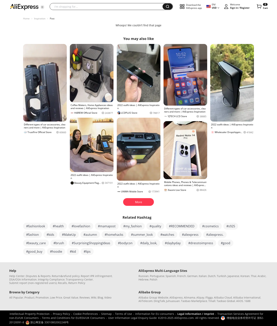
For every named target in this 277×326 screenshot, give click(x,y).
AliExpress (176, 297)
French (181, 276)
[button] (42, 7)
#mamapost (107, 226)
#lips (87, 251)
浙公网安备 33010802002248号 (47, 322)
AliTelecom (145, 301)
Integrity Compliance (51, 279)
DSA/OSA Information (23, 279)
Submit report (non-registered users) (33, 283)
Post (52, 18)
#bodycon (125, 243)
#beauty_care (36, 243)
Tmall (211, 301)
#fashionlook (35, 226)
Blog (100, 297)
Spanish (171, 276)
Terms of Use (123, 314)
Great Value (70, 297)
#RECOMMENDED (181, 226)
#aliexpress (190, 235)
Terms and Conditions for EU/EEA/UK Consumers (73, 318)
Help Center (17, 276)
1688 (247, 301)
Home (26, 18)
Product (29, 297)
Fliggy (209, 297)
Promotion (42, 297)
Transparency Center (79, 279)
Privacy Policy (61, 314)
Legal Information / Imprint (195, 314)
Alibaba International (246, 297)
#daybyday (173, 243)
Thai (253, 276)
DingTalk (159, 301)
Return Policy (76, 283)
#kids (50, 235)
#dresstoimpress (200, 243)
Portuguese (157, 276)
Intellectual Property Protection (30, 314)
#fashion (32, 235)
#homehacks (114, 235)
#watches (167, 235)
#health (58, 226)
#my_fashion (132, 226)
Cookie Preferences (85, 314)
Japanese (233, 276)
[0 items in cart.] (262, 6)
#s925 (230, 226)
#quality (155, 226)
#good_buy (34, 251)
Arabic (262, 276)
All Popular (16, 297)
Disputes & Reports (38, 276)
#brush (58, 243)
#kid (73, 251)
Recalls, (63, 283)
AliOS (239, 301)
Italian (203, 276)
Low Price (56, 297)
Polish (153, 279)
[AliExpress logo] (24, 7)
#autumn (90, 235)
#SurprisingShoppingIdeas (91, 243)
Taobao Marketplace (194, 301)
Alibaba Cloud (223, 297)
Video (107, 297)
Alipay (200, 297)
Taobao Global (226, 301)
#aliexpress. (215, 235)
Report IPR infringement (96, 276)
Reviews (84, 297)
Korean (245, 276)
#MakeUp (69, 235)
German (192, 276)
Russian (143, 276)
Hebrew (143, 279)
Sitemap (106, 314)
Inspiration (39, 18)
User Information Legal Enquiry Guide (132, 318)
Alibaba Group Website (153, 297)
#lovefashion (81, 226)
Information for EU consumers (154, 314)
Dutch (212, 276)
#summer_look (142, 235)
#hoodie (56, 251)
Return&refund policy (66, 276)
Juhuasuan (173, 301)
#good (225, 243)
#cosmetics (210, 226)
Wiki (93, 297)
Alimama (189, 297)
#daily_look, (148, 243)
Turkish (221, 276)
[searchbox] (108, 6)
